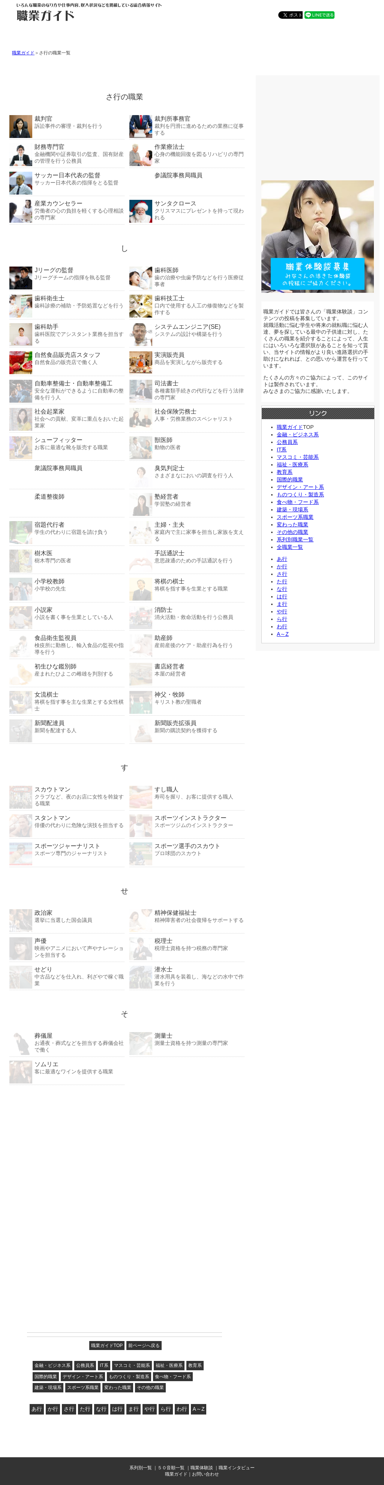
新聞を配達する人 (66, 726)
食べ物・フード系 (173, 1376)
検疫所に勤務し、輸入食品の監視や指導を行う (66, 644)
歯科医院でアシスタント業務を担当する (66, 333)
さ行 (69, 1409)
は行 (117, 1409)
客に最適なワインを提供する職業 (66, 1067)
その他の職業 (150, 1387)
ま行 (133, 1409)
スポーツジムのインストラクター (186, 821)
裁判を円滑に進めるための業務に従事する (186, 125)
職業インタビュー (237, 1467)
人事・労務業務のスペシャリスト (186, 415)
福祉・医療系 (169, 1365)
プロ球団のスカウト (186, 849)
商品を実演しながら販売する (186, 358)
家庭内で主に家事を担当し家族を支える (186, 531)
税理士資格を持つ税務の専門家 (186, 944)
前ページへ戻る (144, 1345)
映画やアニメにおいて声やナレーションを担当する (66, 947)
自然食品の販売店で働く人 (66, 358)
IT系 (104, 1365)
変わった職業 (117, 1387)
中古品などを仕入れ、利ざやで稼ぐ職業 (66, 976)
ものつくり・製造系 (129, 1376)
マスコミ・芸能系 (132, 1365)
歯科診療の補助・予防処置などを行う (66, 302)
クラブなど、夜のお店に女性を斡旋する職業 (66, 796)
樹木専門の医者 (66, 556)
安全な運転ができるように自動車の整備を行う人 (66, 390)
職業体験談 (201, 1467)
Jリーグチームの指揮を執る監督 (66, 273)
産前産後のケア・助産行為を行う (186, 641)
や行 (149, 1409)
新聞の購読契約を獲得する (186, 726)
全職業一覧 (290, 547)
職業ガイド (23, 52)
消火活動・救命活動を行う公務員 (186, 613)
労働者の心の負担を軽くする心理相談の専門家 (66, 210)
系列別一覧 (140, 1467)
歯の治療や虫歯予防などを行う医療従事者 (186, 277)
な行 (101, 1409)
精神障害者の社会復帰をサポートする (186, 916)
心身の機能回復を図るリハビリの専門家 (186, 153)
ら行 (165, 1409)
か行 (53, 1409)
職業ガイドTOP (107, 1345)
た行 (85, 1409)
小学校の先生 (66, 585)
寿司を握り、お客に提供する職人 (186, 793)
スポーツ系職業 (83, 1387)
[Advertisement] (66, 1137)
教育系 (195, 1365)
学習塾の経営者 (186, 500)
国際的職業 (45, 1376)
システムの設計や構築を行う (186, 330)
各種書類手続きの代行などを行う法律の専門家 (186, 390)
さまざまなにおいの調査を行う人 (186, 471)
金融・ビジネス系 (52, 1365)
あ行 (37, 1409)
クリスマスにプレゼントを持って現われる (186, 210)
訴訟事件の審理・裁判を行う (66, 122)
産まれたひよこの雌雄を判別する (66, 670)
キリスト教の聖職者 (186, 698)
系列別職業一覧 (295, 539)
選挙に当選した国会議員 (66, 916)
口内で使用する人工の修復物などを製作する (186, 305)
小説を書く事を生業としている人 (66, 613)
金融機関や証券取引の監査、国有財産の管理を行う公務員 (66, 153)
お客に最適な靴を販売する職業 (66, 443)
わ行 (182, 1409)
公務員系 (85, 1365)
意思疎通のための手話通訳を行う (186, 556)
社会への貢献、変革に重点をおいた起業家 (66, 418)
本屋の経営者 (186, 670)
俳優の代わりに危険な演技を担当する (66, 821)
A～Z (199, 1409)
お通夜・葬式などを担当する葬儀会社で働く (66, 1042)
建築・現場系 (48, 1387)
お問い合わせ (205, 1474)
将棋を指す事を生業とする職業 (186, 585)
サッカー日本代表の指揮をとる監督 (66, 179)
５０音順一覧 (171, 1467)
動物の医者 (186, 443)
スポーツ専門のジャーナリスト (66, 849)
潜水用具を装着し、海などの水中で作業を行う (186, 976)
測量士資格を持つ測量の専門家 (186, 1039)
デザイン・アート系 (83, 1376)
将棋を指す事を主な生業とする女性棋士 (66, 701)
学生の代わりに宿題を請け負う (66, 528)
